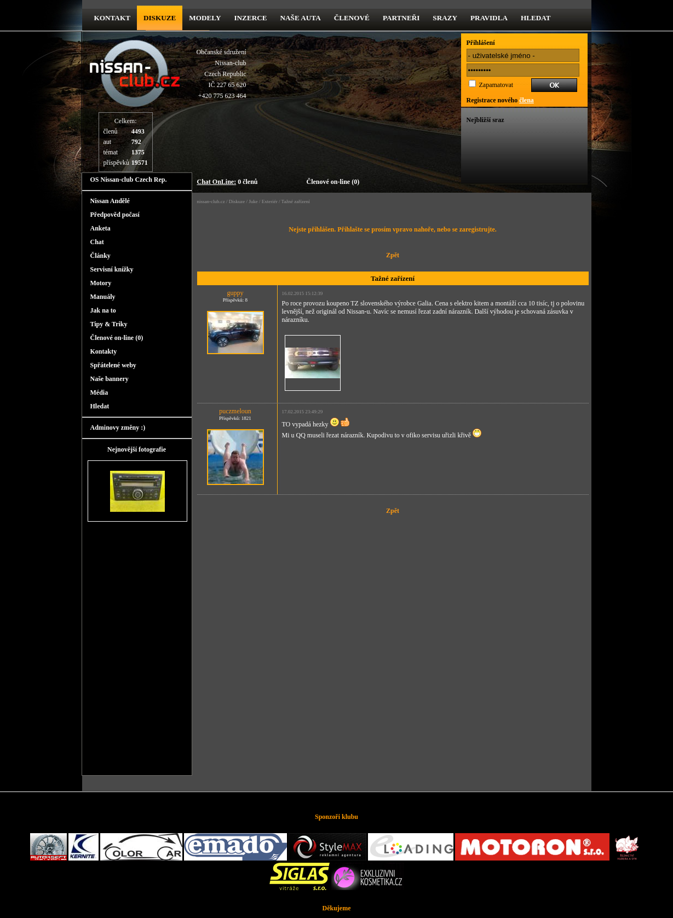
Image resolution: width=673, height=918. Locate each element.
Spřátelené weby (113, 365)
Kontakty (103, 351)
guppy (235, 293)
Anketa (100, 228)
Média (99, 392)
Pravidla (489, 18)
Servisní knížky (112, 269)
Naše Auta (300, 18)
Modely (205, 18)
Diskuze (237, 201)
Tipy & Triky (109, 324)
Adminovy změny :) (118, 427)
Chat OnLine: (217, 182)
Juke (253, 201)
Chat (97, 242)
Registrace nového (500, 100)
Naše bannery (109, 379)
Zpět (392, 255)
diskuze (159, 18)
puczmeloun (235, 411)
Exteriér (270, 201)
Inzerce (250, 18)
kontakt (112, 18)
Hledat (536, 18)
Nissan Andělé (110, 201)
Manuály (103, 297)
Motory (101, 283)
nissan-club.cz (211, 201)
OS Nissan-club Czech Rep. (128, 179)
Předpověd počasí (115, 214)
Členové (352, 18)
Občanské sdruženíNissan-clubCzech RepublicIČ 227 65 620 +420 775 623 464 (221, 74)
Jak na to (103, 310)
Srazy (445, 18)
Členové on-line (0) (333, 182)
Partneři (401, 18)
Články (100, 255)
